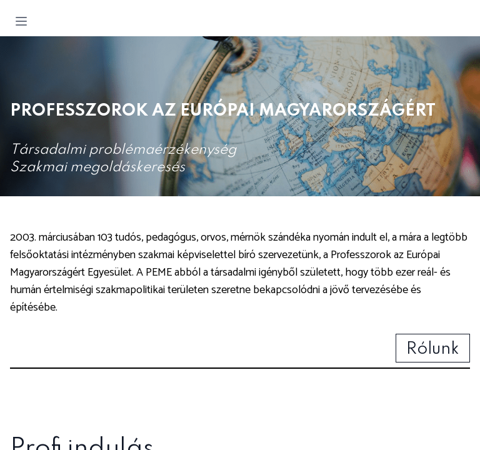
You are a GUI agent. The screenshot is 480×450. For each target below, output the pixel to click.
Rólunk (432, 349)
